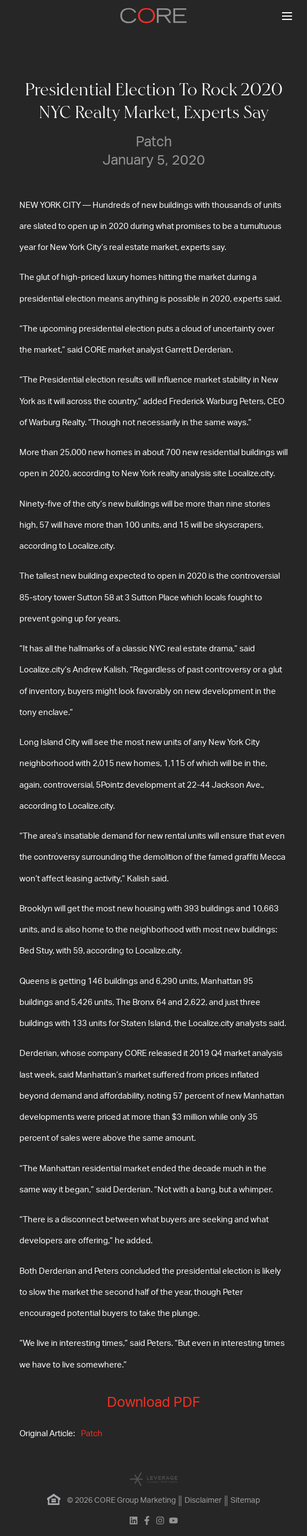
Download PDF (153, 1403)
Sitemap (245, 1500)
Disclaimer (203, 1500)
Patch (92, 1434)
